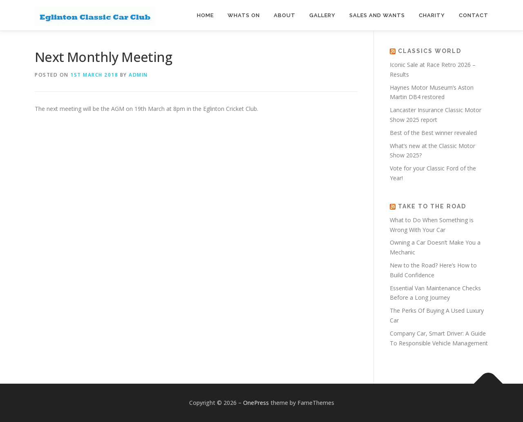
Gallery (322, 15)
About (284, 15)
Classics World (429, 51)
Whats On (244, 15)
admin (138, 74)
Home (205, 15)
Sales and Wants (377, 15)
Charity (432, 15)
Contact (473, 15)
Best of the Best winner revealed (434, 133)
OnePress (256, 403)
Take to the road (432, 206)
